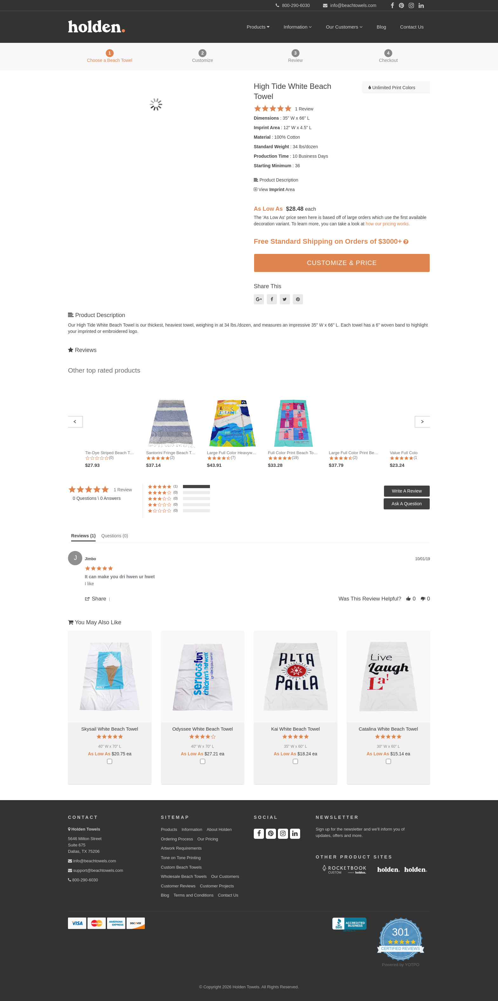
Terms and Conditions (193, 895)
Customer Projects (217, 886)
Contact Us (412, 27)
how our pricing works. (388, 223)
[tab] (83, 537)
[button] (75, 422)
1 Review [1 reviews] (304, 108)
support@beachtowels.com (95, 870)
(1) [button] (175, 486)
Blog (381, 27)
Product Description (276, 179)
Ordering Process (177, 839)
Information (298, 27)
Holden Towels (85, 829)
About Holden (219, 829)
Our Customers (344, 27)
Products (258, 27)
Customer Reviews (178, 886)
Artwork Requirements (181, 848)
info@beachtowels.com (92, 860)
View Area (274, 189)
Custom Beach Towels (181, 867)
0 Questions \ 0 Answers (97, 498)
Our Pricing (208, 839)
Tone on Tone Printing (181, 857)
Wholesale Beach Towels (184, 876)
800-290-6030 (83, 880)
